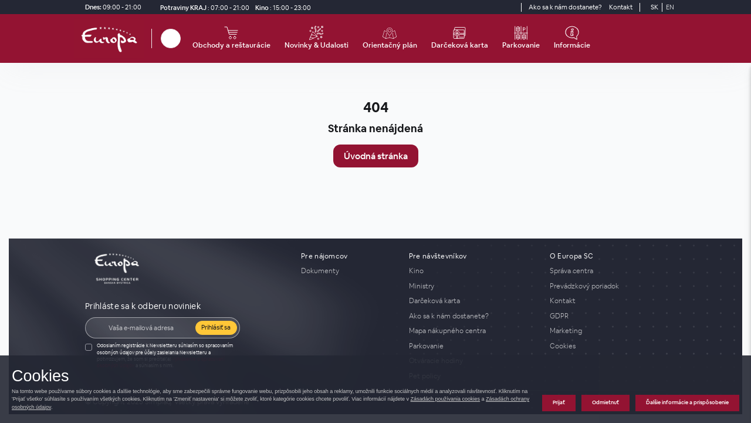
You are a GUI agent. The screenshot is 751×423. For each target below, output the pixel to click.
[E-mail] (148, 328)
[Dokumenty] (348, 271)
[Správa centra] (608, 271)
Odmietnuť (605, 402)
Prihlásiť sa (216, 327)
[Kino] (281, 7)
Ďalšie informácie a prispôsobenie (687, 402)
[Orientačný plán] (390, 38)
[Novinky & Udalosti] (317, 38)
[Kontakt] (620, 7)
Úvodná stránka (376, 156)
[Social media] (489, 7)
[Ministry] (472, 286)
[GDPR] (608, 316)
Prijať (559, 402)
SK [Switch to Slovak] (654, 7)
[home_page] (112, 38)
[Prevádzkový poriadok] (608, 286)
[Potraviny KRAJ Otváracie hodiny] (202, 7)
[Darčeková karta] (459, 38)
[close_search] (182, 38)
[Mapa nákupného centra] (472, 330)
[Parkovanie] (521, 38)
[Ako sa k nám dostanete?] (565, 7)
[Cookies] (608, 346)
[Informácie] (572, 38)
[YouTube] (510, 7)
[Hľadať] (170, 38)
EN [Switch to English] (670, 7)
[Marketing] (608, 330)
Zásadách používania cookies (446, 399)
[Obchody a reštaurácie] (231, 38)
